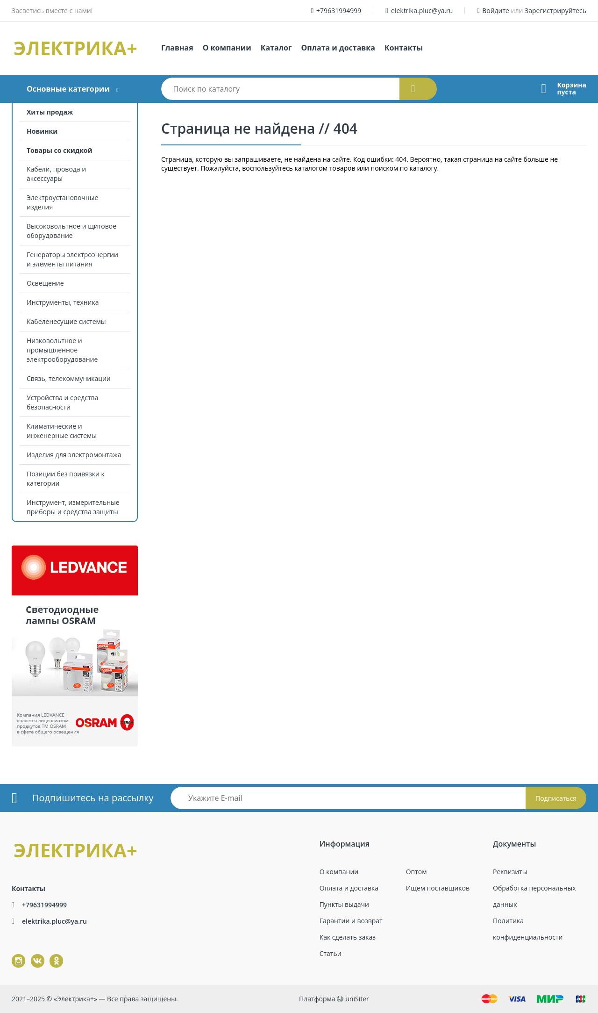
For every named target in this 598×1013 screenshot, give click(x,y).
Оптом (416, 871)
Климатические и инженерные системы (62, 431)
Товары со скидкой (60, 150)
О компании (227, 48)
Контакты (403, 48)
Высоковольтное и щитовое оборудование (71, 231)
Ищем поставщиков (438, 888)
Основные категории (68, 89)
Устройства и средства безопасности (62, 402)
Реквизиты (510, 871)
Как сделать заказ (348, 937)
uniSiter (357, 998)
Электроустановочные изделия (62, 202)
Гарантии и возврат (351, 920)
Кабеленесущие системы (66, 321)
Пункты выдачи (344, 904)
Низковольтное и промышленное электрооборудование (62, 350)
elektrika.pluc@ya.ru (422, 10)
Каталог (276, 48)
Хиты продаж (50, 112)
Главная (177, 48)
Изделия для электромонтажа (74, 454)
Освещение (45, 283)
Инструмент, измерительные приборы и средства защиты (73, 507)
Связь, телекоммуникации (69, 378)
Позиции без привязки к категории (66, 478)
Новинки (42, 131)
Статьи (331, 953)
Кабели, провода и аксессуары (56, 174)
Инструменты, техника (63, 302)
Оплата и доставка (338, 48)
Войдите (495, 10)
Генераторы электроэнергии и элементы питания (72, 259)
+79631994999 (338, 10)
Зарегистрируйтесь (555, 10)
